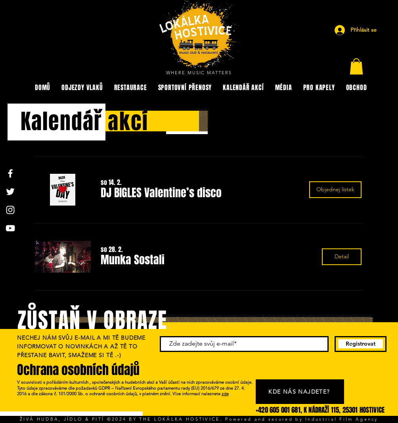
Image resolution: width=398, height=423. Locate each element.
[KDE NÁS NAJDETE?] (300, 391)
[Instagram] (10, 209)
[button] (356, 66)
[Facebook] (10, 173)
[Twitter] (10, 191)
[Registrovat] (361, 344)
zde (225, 393)
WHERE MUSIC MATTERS (199, 72)
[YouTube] (10, 228)
